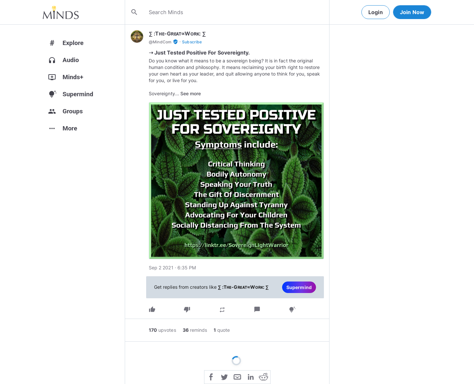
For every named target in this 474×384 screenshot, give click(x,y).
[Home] (61, 12)
